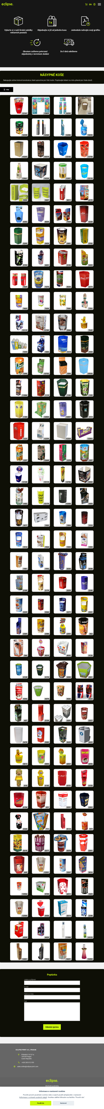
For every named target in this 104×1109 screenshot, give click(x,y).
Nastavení (63, 1103)
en (90, 4)
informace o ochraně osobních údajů (33, 1097)
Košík (86, 4)
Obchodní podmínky (52, 1086)
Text (25, 1001)
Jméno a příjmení (30, 979)
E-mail (26, 987)
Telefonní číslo (29, 994)
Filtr (7, 90)
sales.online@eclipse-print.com (27, 1066)
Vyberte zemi (94, 4)
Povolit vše (40, 1103)
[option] (52, 33)
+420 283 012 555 (28, 1062)
